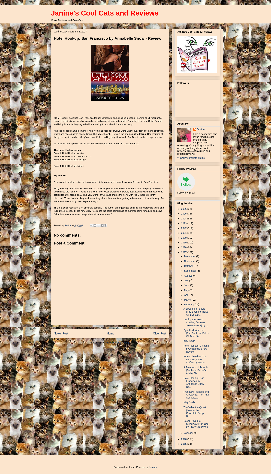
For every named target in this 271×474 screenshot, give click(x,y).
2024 (184, 218)
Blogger (153, 467)
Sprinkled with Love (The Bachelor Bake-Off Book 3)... (196, 333)
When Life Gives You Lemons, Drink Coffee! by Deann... (195, 359)
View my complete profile (191, 157)
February (189, 304)
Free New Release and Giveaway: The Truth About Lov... (196, 394)
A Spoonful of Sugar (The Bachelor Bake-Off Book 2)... (196, 311)
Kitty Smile (189, 341)
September (190, 270)
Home (110, 333)
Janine (201, 129)
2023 (184, 223)
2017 (184, 252)
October (189, 266)
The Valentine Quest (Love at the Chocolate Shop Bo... (194, 412)
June (187, 285)
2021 (184, 232)
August (188, 275)
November (190, 261)
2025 (184, 213)
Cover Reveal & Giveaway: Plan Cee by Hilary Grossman (196, 423)
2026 (184, 208)
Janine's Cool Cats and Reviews (105, 13)
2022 (184, 228)
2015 (184, 443)
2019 (184, 242)
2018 (184, 247)
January (189, 432)
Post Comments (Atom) (117, 342)
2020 (184, 237)
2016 (184, 439)
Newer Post (61, 333)
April (187, 295)
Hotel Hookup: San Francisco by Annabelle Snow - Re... (194, 382)
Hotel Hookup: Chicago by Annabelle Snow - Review (196, 348)
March (188, 299)
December (190, 256)
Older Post (159, 333)
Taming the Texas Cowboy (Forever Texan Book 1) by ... (195, 322)
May (186, 290)
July (186, 280)
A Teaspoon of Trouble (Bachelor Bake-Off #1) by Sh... (195, 370)
